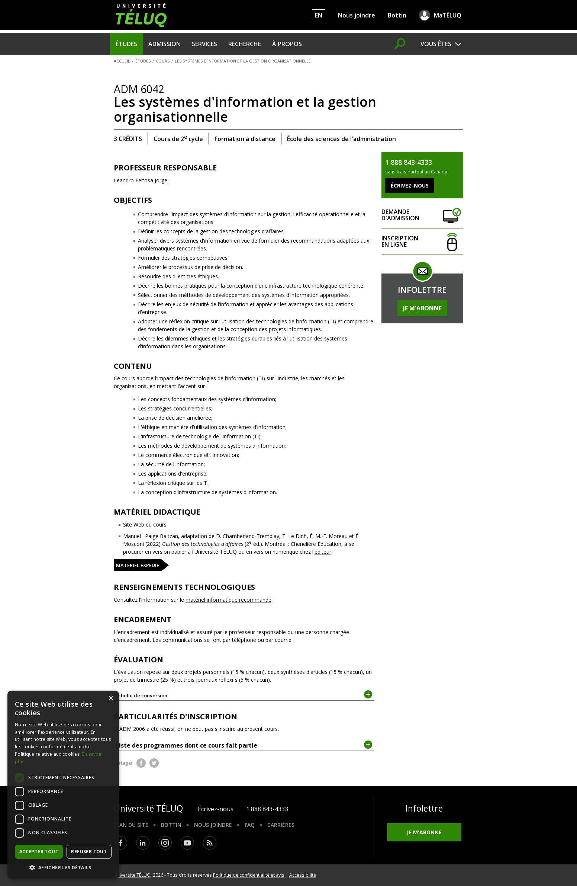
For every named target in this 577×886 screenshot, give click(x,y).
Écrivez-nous (215, 809)
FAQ (250, 824)
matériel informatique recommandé (228, 599)
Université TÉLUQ (132, 875)
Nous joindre (356, 15)
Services (204, 44)
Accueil (122, 61)
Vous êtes (435, 44)
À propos (287, 44)
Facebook (141, 763)
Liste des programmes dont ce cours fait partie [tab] (244, 745)
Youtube (187, 843)
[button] (63, 867)
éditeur (323, 551)
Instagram (165, 843)
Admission (164, 44)
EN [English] (318, 15)
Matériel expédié (137, 565)
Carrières (280, 824)
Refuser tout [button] (89, 851)
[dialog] (63, 785)
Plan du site (131, 824)
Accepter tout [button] (38, 851)
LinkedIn (142, 843)
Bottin (397, 15)
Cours (163, 61)
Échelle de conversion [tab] (244, 695)
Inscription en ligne (422, 242)
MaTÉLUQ (447, 15)
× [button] (110, 698)
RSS (209, 843)
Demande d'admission (422, 215)
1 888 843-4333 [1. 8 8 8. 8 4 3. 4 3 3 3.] (267, 809)
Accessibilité (302, 875)
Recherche (244, 44)
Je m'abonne (422, 308)
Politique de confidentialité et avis (248, 875)
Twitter (154, 763)
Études (126, 44)
